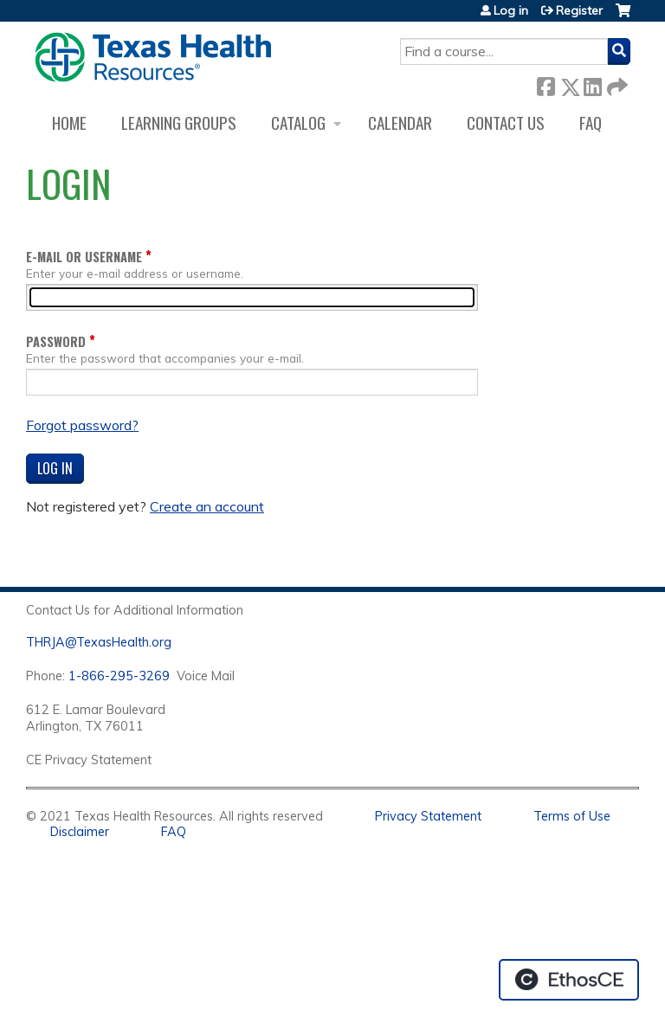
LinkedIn (592, 83)
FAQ (590, 122)
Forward (615, 83)
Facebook (545, 83)
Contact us (506, 122)
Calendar (400, 122)
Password (56, 341)
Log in (511, 10)
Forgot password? (82, 425)
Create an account (207, 506)
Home (69, 122)
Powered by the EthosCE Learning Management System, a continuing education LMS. (569, 980)
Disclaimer (79, 832)
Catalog (298, 122)
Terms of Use (571, 816)
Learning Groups (178, 122)
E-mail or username (84, 257)
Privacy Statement (428, 816)
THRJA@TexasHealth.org (98, 642)
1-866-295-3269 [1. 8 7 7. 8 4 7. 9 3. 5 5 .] (119, 676)
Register (579, 10)
